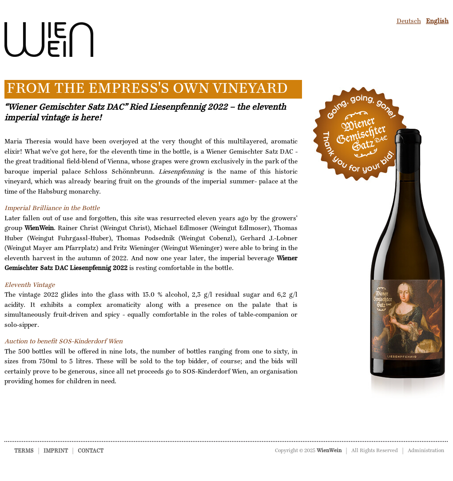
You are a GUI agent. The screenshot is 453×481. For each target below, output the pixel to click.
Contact (90, 451)
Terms (24, 451)
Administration (426, 450)
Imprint (56, 451)
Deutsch (409, 21)
